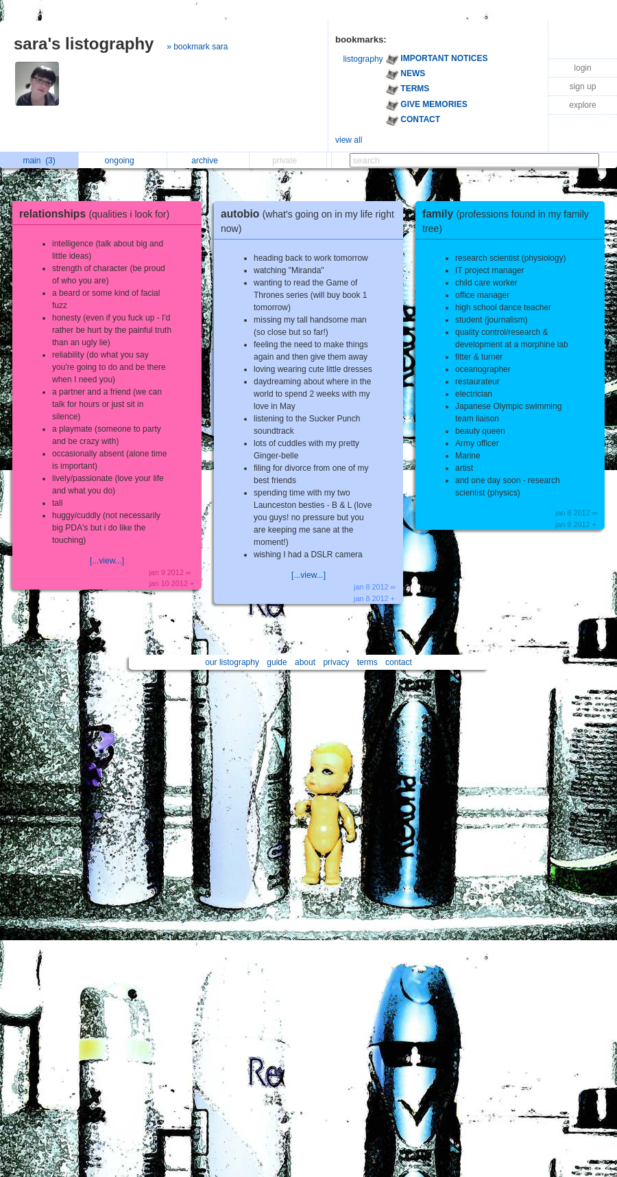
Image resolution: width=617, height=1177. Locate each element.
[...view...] (107, 561)
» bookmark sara (197, 46)
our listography (232, 662)
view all (348, 140)
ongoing (123, 160)
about (305, 662)
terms (367, 662)
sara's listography (84, 43)
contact (398, 662)
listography (363, 59)
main (39, 160)
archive (208, 160)
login (582, 68)
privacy (336, 662)
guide (277, 662)
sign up (583, 86)
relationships (97, 214)
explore (582, 105)
